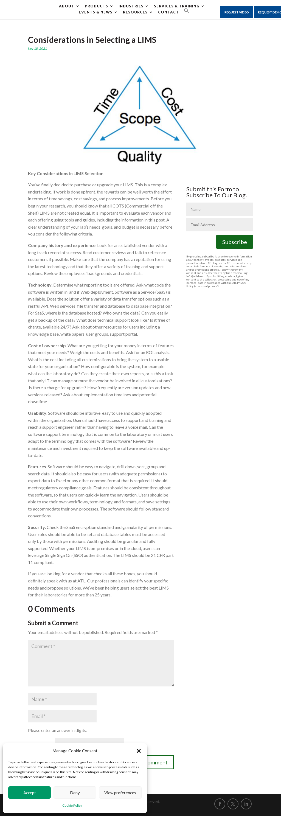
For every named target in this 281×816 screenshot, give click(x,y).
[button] (139, 751)
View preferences (120, 792)
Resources (135, 12)
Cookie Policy (72, 805)
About (66, 6)
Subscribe (234, 242)
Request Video (236, 12)
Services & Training (176, 6)
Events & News (96, 12)
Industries (131, 6)
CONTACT (168, 12)
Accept (29, 792)
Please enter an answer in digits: (57, 730)
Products (96, 6)
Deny (75, 792)
